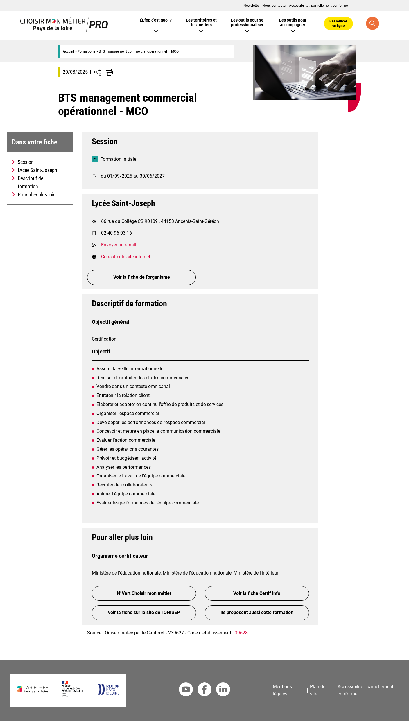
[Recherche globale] (372, 23)
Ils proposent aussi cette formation (256, 612)
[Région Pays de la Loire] (108, 693)
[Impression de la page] (109, 72)
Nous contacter (274, 5)
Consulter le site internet (125, 257)
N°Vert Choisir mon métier (144, 593)
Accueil (68, 51)
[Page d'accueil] (64, 30)
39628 (241, 633)
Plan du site (318, 690)
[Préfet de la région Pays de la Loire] (72, 696)
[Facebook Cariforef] (204, 690)
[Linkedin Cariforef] (223, 690)
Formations (86, 51)
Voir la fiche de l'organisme (141, 277)
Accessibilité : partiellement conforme (318, 5)
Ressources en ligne (338, 23)
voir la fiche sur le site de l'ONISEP (144, 612)
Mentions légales (282, 690)
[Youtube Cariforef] (186, 690)
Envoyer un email (118, 245)
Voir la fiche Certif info (256, 593)
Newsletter (251, 5)
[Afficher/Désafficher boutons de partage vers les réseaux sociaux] (97, 72)
